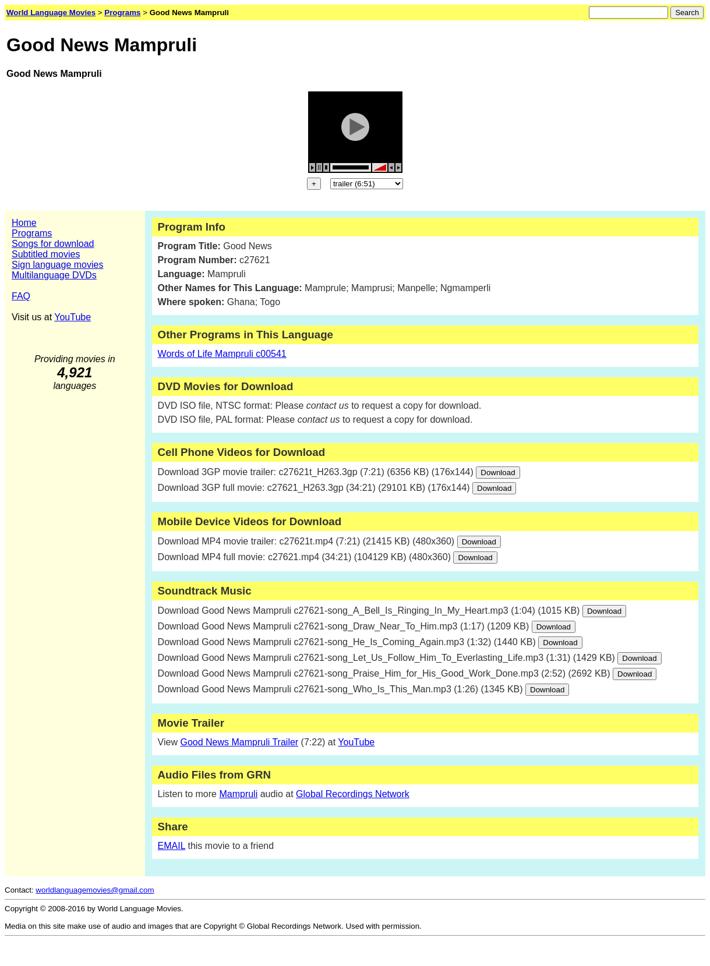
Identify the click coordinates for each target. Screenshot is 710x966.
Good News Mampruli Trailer (239, 742)
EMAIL (171, 846)
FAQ (21, 296)
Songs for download (53, 244)
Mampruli (238, 794)
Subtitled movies (46, 254)
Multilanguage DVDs (54, 275)
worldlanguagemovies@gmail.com (95, 890)
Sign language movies (57, 265)
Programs (32, 233)
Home (24, 223)
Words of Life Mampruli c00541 (222, 354)
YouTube (72, 317)
